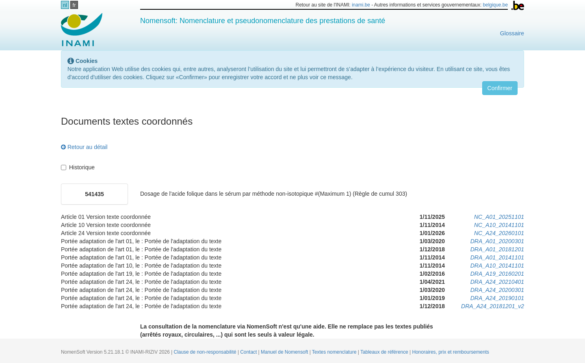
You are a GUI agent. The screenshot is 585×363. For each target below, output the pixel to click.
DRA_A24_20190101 (497, 298)
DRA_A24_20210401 (497, 282)
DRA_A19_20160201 (497, 273)
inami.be (361, 5)
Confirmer (500, 88)
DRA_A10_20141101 (497, 265)
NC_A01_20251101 (499, 217)
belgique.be (495, 5)
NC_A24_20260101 (499, 233)
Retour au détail (84, 147)
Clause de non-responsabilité (206, 352)
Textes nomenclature (335, 352)
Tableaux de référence (385, 352)
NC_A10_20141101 (499, 225)
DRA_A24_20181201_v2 (492, 306)
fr (74, 5)
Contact (249, 352)
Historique (78, 167)
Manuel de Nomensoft (285, 352)
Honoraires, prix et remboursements (450, 352)
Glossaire (512, 33)
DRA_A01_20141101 (497, 257)
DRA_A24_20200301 (497, 290)
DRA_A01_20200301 (497, 241)
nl (65, 5)
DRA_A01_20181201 (497, 249)
